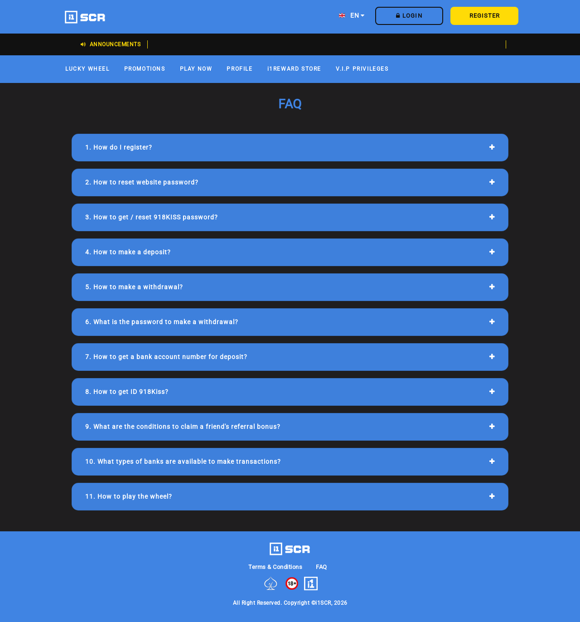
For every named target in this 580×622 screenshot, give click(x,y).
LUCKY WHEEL (87, 68)
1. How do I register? (118, 147)
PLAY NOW (196, 68)
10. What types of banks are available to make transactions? (183, 461)
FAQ (321, 567)
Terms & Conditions (275, 567)
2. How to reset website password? (141, 182)
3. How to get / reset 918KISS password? (151, 217)
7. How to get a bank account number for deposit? (166, 356)
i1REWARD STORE (294, 68)
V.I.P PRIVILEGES (362, 68)
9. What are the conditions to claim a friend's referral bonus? (182, 426)
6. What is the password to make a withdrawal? (161, 322)
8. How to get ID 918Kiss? (127, 391)
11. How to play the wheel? (128, 496)
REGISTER (484, 15)
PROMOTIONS (144, 68)
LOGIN (409, 15)
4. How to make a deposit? (128, 252)
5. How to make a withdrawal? (134, 287)
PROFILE (239, 68)
